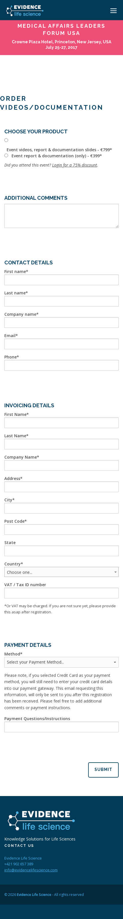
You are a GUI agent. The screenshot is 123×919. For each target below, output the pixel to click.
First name (15, 271)
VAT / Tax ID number (25, 584)
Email (10, 335)
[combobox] (61, 572)
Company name (20, 314)
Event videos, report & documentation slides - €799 (58, 149)
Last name (15, 293)
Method (12, 654)
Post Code (14, 521)
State (10, 542)
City (8, 500)
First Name (15, 414)
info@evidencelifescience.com (31, 870)
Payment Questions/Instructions (37, 718)
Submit (103, 769)
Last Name (15, 435)
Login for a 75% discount (74, 165)
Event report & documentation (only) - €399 (56, 155)
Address (12, 478)
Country (12, 564)
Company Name (20, 457)
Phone (10, 357)
